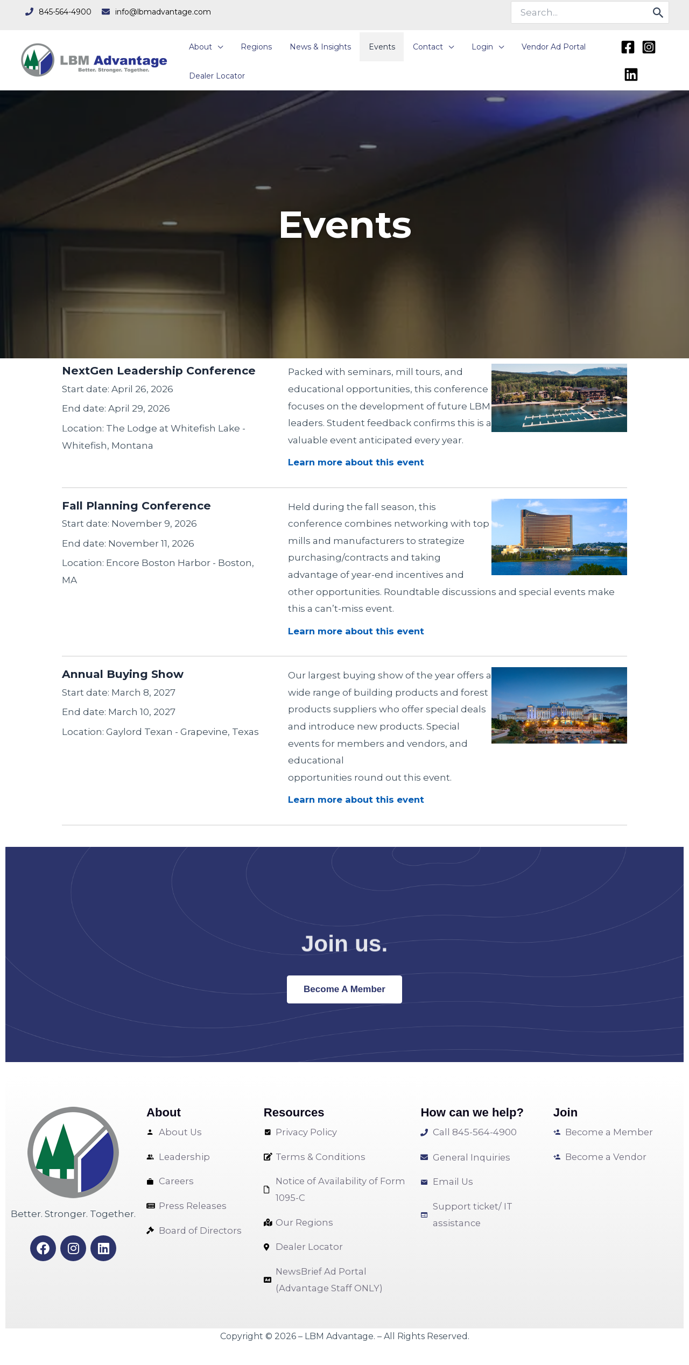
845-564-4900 (65, 12)
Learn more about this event (357, 460)
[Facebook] (625, 48)
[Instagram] (646, 48)
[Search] (658, 12)
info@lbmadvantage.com (163, 12)
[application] (215, 44)
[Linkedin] (629, 69)
